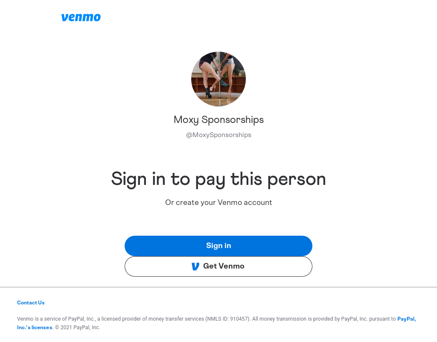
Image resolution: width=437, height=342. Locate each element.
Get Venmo (218, 266)
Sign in (218, 246)
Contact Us (31, 302)
